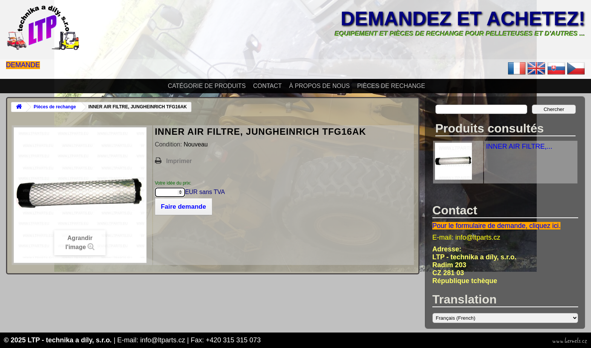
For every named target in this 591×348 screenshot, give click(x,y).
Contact (267, 86)
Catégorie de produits (207, 86)
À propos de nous (319, 86)
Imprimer (179, 161)
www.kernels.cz (569, 340)
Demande (23, 65)
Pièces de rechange (391, 86)
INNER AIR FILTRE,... (519, 146)
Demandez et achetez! (463, 18)
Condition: (169, 144)
